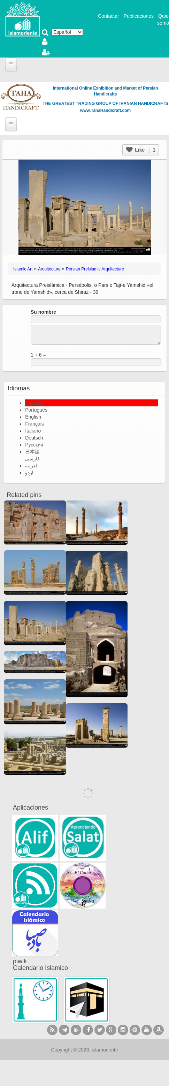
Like (140, 149)
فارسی (32, 458)
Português (36, 410)
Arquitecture (49, 269)
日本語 (32, 451)
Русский (34, 445)
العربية (32, 465)
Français (34, 424)
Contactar (108, 16)
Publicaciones (139, 16)
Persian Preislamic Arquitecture (95, 269)
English (33, 417)
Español (34, 403)
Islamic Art (22, 269)
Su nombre (43, 312)
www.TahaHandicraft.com (105, 110)
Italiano (33, 431)
